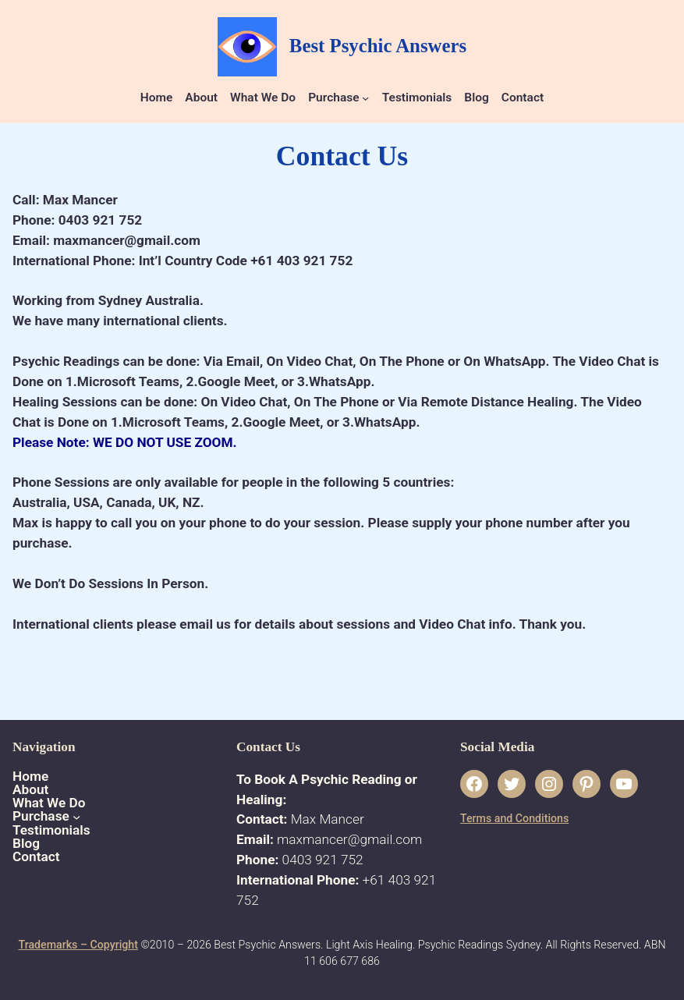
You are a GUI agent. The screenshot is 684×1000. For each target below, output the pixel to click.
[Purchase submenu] (365, 97)
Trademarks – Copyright (77, 944)
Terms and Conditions (514, 818)
